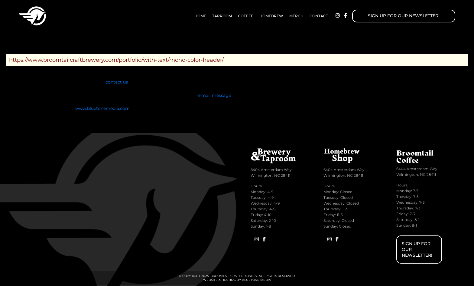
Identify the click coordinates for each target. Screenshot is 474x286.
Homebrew (271, 16)
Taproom (222, 16)
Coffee (245, 16)
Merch (296, 16)
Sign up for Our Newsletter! (404, 15)
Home (200, 16)
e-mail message (214, 95)
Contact (319, 16)
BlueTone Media (256, 280)
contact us (117, 82)
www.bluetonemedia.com (102, 108)
